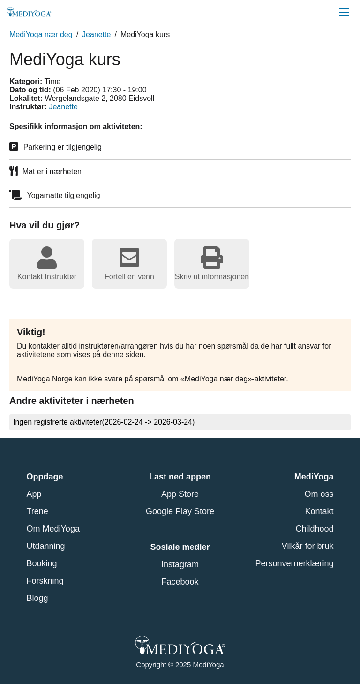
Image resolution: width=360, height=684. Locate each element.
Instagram (180, 564)
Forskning (45, 580)
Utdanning (46, 546)
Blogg (37, 598)
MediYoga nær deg (41, 34)
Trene (37, 511)
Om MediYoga (53, 528)
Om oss (318, 494)
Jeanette (96, 34)
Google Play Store (180, 511)
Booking (42, 563)
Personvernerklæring (294, 563)
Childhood (314, 528)
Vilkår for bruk (308, 546)
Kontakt (319, 511)
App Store (180, 494)
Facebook (179, 581)
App (34, 494)
